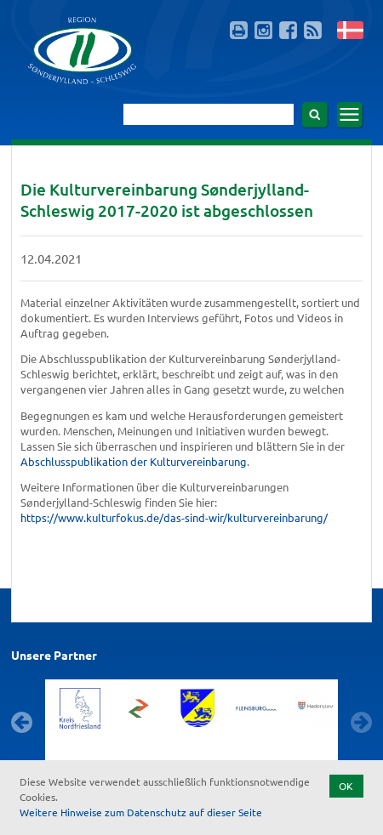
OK (346, 785)
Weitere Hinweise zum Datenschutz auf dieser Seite (141, 812)
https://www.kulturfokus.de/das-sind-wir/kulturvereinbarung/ (174, 517)
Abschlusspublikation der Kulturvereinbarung (133, 461)
